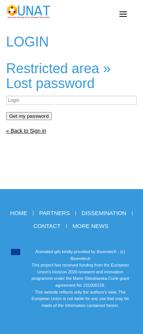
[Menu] (123, 14)
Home (18, 213)
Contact (46, 226)
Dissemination (104, 213)
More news (90, 226)
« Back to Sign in (26, 131)
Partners (54, 213)
